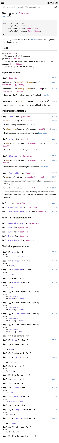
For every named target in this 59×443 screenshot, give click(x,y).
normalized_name (25, 82)
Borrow (15, 261)
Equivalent (22, 313)
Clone (12, 116)
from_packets (24, 88)
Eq (9, 203)
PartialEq (14, 173)
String (12, 85)
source (5, 16)
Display (13, 156)
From (14, 340)
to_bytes (22, 101)
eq (7, 177)
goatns (13, 13)
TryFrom (20, 409)
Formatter (31, 143)
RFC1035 (34, 39)
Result (5, 85)
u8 (32, 26)
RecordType (32, 28)
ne (7, 188)
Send (10, 227)
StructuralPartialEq (19, 211)
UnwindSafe (14, 240)
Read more (31, 124)
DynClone (17, 282)
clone (8, 121)
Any (14, 252)
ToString (17, 396)
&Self (41, 129)
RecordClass (34, 31)
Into (18, 357)
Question (52, 2)
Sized (20, 257)
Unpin (11, 236)
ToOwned (16, 387)
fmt (7, 143)
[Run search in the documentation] (27, 7)
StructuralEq (15, 207)
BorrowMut (17, 269)
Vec (28, 26)
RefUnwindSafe (15, 223)
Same (14, 379)
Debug (12, 139)
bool (42, 177)
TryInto (20, 418)
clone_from (11, 129)
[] (10, 16)
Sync (10, 232)
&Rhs (26, 188)
